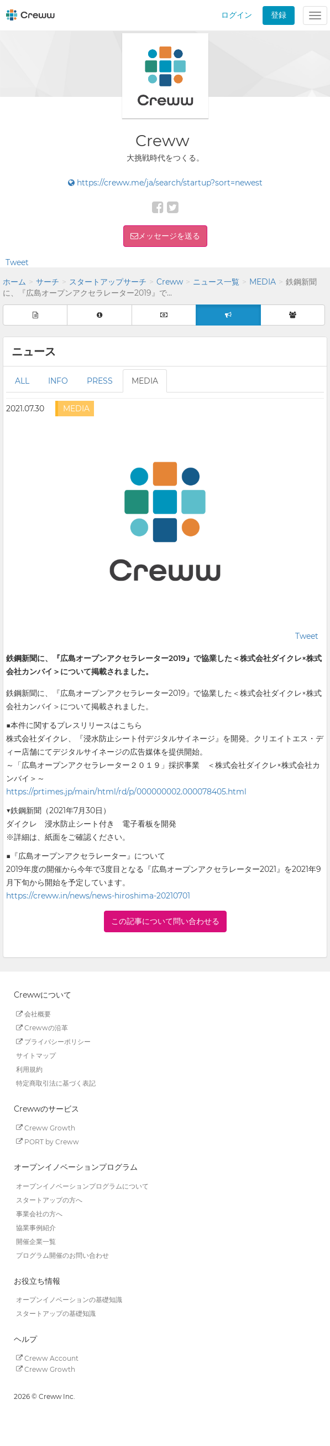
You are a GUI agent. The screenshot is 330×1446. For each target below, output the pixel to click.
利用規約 (29, 1069)
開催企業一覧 (36, 1241)
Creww (169, 282)
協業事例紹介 (36, 1227)
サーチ (47, 282)
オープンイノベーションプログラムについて (82, 1186)
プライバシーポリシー (53, 1041)
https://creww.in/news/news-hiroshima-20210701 (98, 896)
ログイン (236, 15)
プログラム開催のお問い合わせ (62, 1255)
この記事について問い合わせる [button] (165, 921)
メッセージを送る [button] (169, 236)
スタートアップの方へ (49, 1200)
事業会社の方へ (39, 1214)
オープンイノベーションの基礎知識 (69, 1299)
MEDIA (262, 282)
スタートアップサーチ (107, 282)
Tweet (17, 262)
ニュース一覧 (216, 282)
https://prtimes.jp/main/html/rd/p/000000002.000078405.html (126, 792)
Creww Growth (45, 1127)
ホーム (14, 282)
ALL (22, 381)
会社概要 (33, 1014)
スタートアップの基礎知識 (56, 1313)
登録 (278, 15)
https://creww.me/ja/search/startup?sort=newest (165, 183)
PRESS (100, 381)
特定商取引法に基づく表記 (56, 1083)
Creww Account (47, 1358)
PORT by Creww (47, 1141)
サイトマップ (36, 1055)
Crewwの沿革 (42, 1028)
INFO (58, 381)
